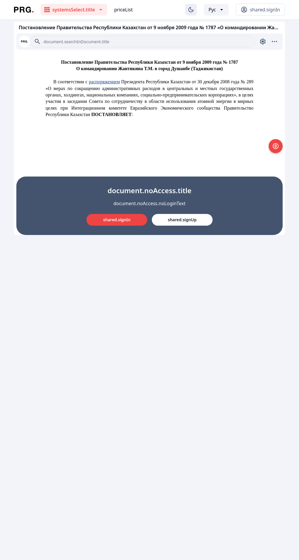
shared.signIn (116, 219)
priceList (123, 9)
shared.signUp (182, 219)
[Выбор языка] (216, 9)
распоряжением (104, 81)
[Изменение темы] (191, 9)
